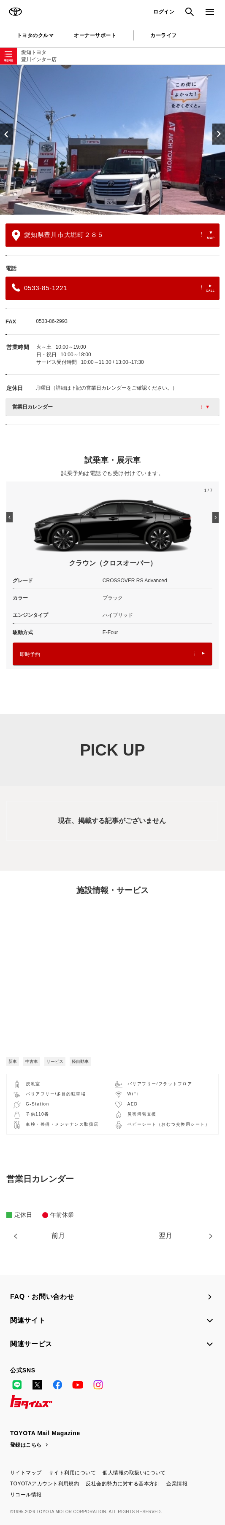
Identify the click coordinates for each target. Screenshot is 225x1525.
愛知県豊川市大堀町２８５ (113, 235)
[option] (112, 140)
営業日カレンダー (110, 407)
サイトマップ (26, 1473)
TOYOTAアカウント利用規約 (44, 1484)
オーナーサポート (95, 35)
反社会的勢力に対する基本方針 (123, 1484)
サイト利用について (72, 1473)
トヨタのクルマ (35, 35)
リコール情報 (26, 1495)
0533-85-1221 (113, 287)
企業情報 (176, 1484)
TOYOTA (15, 11)
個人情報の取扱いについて (134, 1473)
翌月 (165, 1235)
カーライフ (163, 35)
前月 (58, 1235)
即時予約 (112, 654)
